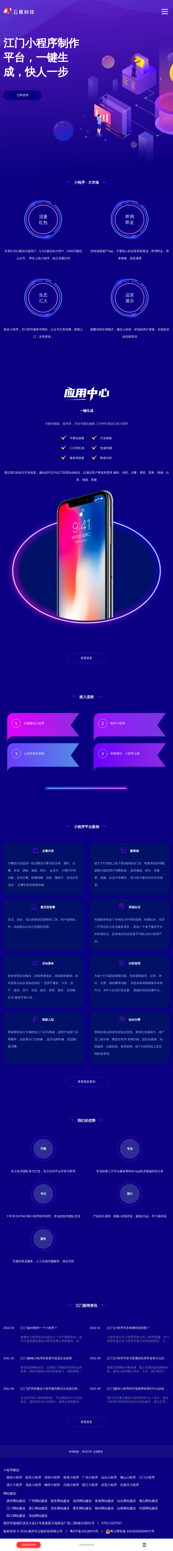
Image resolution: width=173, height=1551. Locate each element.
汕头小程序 (109, 1477)
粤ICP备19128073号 (84, 1531)
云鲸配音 (98, 1451)
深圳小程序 (52, 1477)
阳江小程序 (90, 1485)
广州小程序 (90, 1477)
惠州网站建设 (16, 1501)
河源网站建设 (148, 1508)
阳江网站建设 (16, 1515)
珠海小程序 (71, 1477)
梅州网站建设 (104, 1508)
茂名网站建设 (60, 1508)
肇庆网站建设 (82, 1508)
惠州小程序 (14, 1477)
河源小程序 (71, 1485)
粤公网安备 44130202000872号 (130, 1531)
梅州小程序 (52, 1485)
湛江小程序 (14, 1485)
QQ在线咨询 (29, 1544)
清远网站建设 (38, 1515)
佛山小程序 (128, 1477)
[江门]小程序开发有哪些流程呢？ (128, 1328)
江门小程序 (147, 1477)
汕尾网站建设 (126, 1508)
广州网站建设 (38, 1501)
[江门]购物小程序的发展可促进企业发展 (46, 1358)
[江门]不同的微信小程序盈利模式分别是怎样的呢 (50, 1389)
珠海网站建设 (104, 1501)
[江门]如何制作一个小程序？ (38, 1328)
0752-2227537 (112, 1523)
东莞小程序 (109, 1485)
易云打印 (87, 1451)
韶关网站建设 (60, 1501)
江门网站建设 (16, 1508)
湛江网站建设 (38, 1508)
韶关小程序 (33, 1477)
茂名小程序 (33, 1485)
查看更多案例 (86, 1081)
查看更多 (86, 658)
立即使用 (22, 95)
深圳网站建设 (82, 1501)
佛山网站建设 (148, 1501)
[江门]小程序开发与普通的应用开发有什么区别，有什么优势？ (135, 1358)
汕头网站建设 (126, 1501)
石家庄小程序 (129, 1485)
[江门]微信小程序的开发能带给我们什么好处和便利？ (137, 1389)
